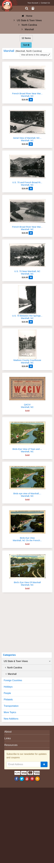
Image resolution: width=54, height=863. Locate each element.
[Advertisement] (27, 623)
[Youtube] (27, 778)
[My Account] (32, 8)
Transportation (11, 706)
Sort (26, 45)
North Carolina (13, 667)
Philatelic (8, 699)
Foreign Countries (13, 680)
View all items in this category (35, 55)
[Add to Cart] (31, 99)
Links (7, 738)
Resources (11, 745)
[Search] (26, 8)
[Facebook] (16, 778)
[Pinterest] (32, 778)
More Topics (10, 712)
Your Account (33, 3)
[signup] (44, 764)
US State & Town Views (27, 661)
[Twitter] (21, 778)
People (7, 693)
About (8, 731)
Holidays (8, 687)
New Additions (11, 718)
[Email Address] (23, 764)
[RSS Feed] (37, 778)
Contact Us (45, 3)
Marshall (10, 674)
